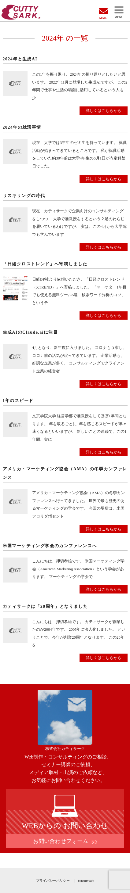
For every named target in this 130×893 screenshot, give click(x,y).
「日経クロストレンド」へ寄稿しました (45, 264)
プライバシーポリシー (53, 880)
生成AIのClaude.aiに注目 (30, 332)
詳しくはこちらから (103, 110)
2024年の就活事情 (22, 127)
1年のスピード (18, 400)
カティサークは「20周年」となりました (45, 606)
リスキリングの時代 (24, 195)
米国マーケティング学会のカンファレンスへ (50, 545)
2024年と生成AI (20, 59)
